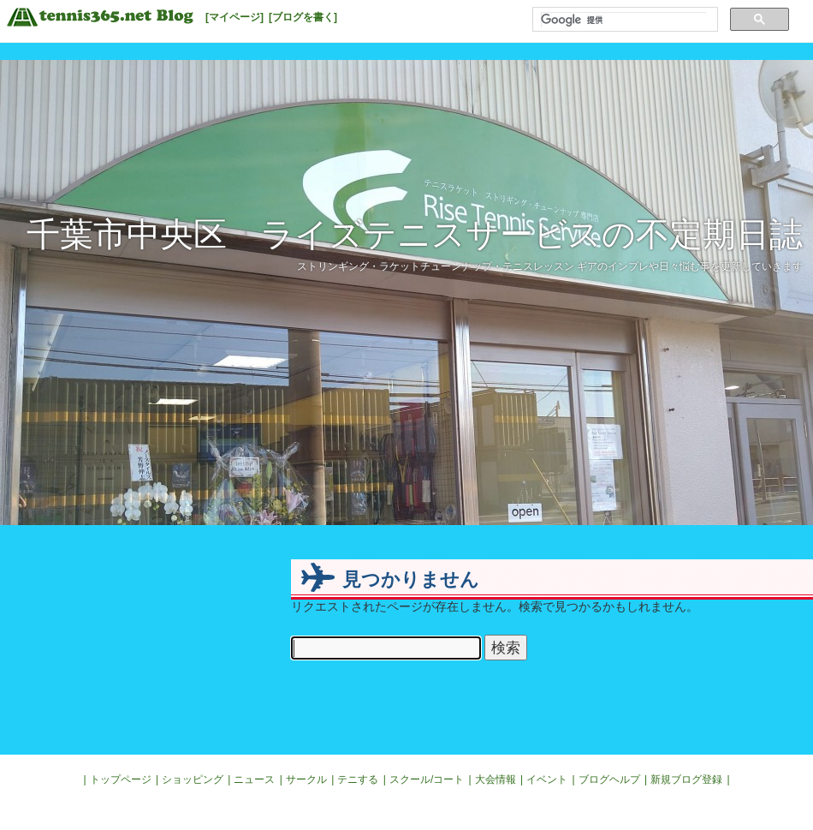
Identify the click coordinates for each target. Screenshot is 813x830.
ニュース (254, 779)
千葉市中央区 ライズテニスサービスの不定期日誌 (415, 234)
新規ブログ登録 (686, 779)
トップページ (120, 779)
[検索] (623, 19)
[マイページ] (234, 17)
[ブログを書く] (303, 17)
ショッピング (192, 779)
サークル (306, 779)
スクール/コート (426, 779)
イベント (546, 779)
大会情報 (495, 779)
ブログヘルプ (609, 779)
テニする (357, 779)
